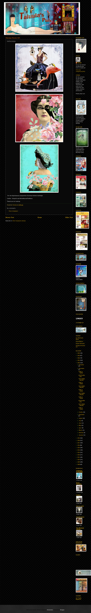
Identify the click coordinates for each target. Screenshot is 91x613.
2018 (78, 440)
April (80, 428)
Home (40, 217)
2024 (78, 353)
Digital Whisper (80, 343)
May (80, 425)
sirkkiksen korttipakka (79, 471)
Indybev (78, 495)
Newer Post (9, 217)
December (81, 365)
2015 (78, 447)
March (81, 430)
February (81, 433)
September (81, 414)
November (81, 368)
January (81, 435)
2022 (78, 358)
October (81, 412)
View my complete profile (80, 70)
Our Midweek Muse (79, 338)
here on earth (80, 506)
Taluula (79, 63)
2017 (78, 443)
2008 (78, 464)
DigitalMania (79, 341)
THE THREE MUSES (82, 379)
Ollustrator (50, 610)
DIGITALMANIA (82, 376)
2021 (78, 360)
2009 (78, 462)
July (80, 421)
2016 (78, 445)
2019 (78, 438)
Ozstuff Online (80, 517)
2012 (78, 455)
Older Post (69, 217)
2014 (78, 450)
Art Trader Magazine (79, 598)
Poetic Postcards (79, 483)
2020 (78, 363)
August (81, 418)
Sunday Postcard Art (80, 346)
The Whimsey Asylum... (80, 528)
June (80, 423)
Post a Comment (13, 211)
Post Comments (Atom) (19, 221)
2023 (78, 355)
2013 (78, 452)
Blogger (62, 610)
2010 (78, 459)
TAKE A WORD (81, 372)
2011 (78, 457)
